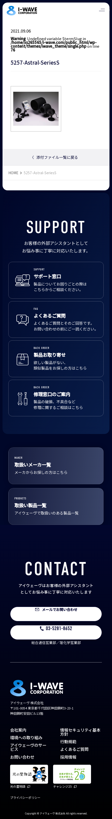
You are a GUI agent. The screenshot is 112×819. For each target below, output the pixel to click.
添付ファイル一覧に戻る (54, 157)
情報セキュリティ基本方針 (80, 732)
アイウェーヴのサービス (28, 747)
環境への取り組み (26, 737)
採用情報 (68, 757)
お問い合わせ (22, 757)
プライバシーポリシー (25, 797)
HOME (13, 172)
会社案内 (18, 730)
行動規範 (68, 741)
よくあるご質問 (74, 749)
